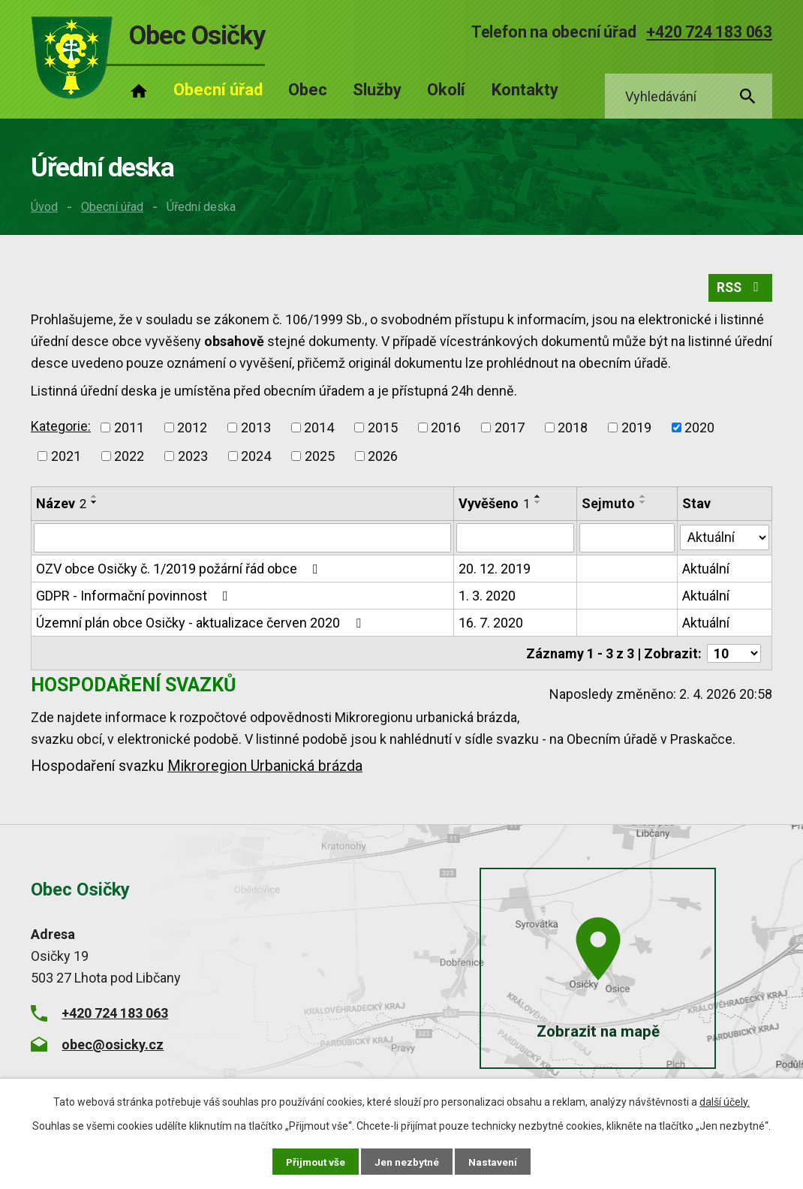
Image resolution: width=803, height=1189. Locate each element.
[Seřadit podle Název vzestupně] (94, 498)
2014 (319, 430)
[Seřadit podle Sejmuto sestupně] (643, 504)
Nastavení (494, 1161)
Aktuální (706, 571)
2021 (66, 458)
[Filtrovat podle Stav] (725, 539)
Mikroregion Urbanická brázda (264, 767)
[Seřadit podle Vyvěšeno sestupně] (538, 504)
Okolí (446, 89)
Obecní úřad (112, 207)
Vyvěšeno (494, 505)
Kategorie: (61, 428)
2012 (192, 430)
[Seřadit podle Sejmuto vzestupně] (643, 498)
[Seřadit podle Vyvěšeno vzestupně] (538, 498)
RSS (739, 290)
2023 (193, 458)
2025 (320, 458)
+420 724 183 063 (709, 32)
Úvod (44, 207)
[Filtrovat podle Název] (242, 540)
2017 (510, 430)
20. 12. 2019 (495, 571)
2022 (129, 458)
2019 (636, 430)
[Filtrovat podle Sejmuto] (627, 540)
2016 (446, 430)
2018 (573, 430)
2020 (699, 430)
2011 (129, 430)
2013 (256, 430)
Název (61, 505)
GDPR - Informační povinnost (135, 598)
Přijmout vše (315, 1161)
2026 (383, 458)
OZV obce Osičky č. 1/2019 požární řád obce (180, 571)
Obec (307, 89)
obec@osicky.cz (113, 1045)
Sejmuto (608, 505)
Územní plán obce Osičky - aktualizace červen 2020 (201, 625)
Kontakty (525, 89)
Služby (377, 89)
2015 (383, 430)
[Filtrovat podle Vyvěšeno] (515, 540)
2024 (256, 458)
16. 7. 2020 (491, 625)
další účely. (724, 1101)
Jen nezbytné (408, 1161)
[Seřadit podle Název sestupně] (94, 504)
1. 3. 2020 (487, 598)
